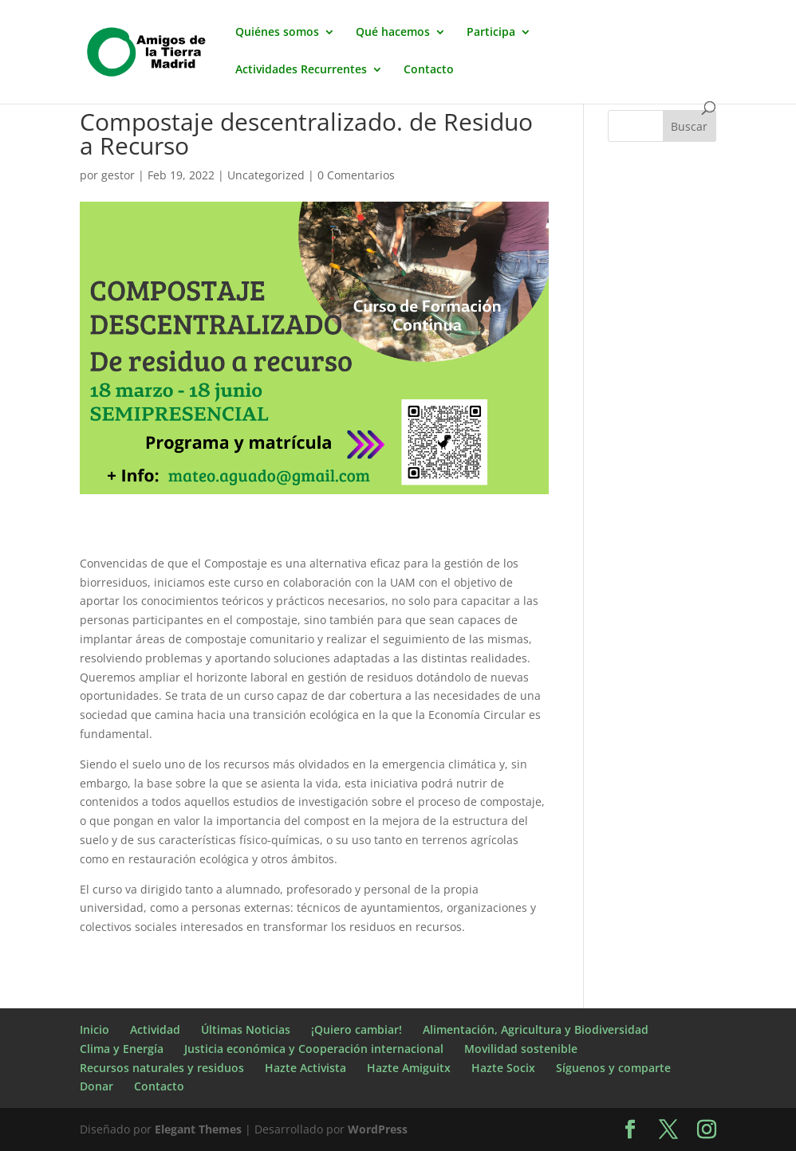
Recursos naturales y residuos (162, 1067)
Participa (491, 32)
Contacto (429, 70)
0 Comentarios (356, 175)
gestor (118, 175)
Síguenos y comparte (613, 1067)
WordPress (378, 1129)
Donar (96, 1086)
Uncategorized (266, 175)
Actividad (155, 1029)
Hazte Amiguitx (409, 1067)
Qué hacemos (393, 32)
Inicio (94, 1029)
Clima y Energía (122, 1048)
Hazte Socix (503, 1067)
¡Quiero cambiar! (356, 1029)
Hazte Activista (305, 1067)
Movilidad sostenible (520, 1048)
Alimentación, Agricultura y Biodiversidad (535, 1029)
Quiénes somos (277, 32)
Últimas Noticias (245, 1029)
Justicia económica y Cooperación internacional (313, 1048)
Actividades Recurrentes (301, 70)
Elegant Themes (198, 1129)
